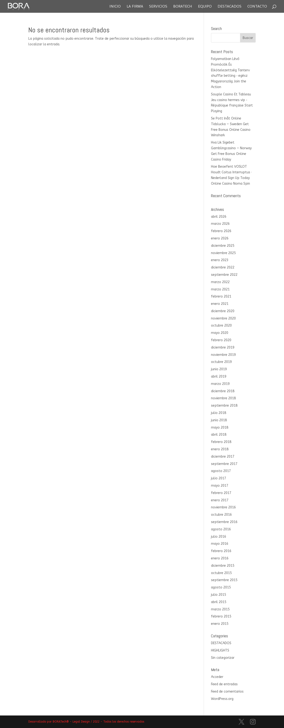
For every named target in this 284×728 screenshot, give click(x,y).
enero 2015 (219, 624)
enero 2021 (219, 304)
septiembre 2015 (224, 580)
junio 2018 (219, 420)
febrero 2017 (221, 493)
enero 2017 (219, 500)
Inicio (115, 7)
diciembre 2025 (222, 246)
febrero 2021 (221, 296)
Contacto (257, 7)
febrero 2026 (221, 231)
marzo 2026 (220, 224)
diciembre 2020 (222, 311)
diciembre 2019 (222, 347)
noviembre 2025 (223, 253)
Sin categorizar (222, 658)
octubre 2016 (221, 515)
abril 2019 (218, 377)
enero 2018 (219, 449)
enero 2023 (219, 260)
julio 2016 (218, 537)
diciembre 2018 (222, 391)
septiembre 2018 (224, 406)
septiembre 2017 (224, 464)
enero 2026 (219, 238)
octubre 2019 (221, 362)
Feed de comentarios (227, 692)
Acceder (217, 677)
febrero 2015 (221, 616)
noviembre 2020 (223, 318)
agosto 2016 (221, 529)
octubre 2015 (221, 573)
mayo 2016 (219, 544)
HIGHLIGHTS (220, 650)
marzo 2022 (220, 282)
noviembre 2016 (223, 507)
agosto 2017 (221, 471)
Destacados (229, 7)
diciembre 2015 (222, 566)
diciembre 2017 (222, 457)
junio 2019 (219, 369)
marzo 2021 (220, 289)
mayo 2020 (219, 333)
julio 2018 (218, 413)
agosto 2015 (221, 587)
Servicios (158, 7)
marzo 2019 (220, 384)
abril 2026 (218, 217)
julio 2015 (218, 595)
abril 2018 (218, 435)
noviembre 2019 (223, 355)
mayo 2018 (219, 428)
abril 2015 (218, 602)
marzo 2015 (220, 609)
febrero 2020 (221, 340)
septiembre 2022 (224, 275)
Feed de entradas (224, 684)
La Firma (135, 7)
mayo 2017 (219, 486)
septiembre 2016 (224, 522)
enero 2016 (219, 558)
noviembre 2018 (223, 398)
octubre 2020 (221, 326)
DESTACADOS (221, 643)
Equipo (205, 7)
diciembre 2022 (222, 267)
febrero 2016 (221, 551)
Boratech (182, 7)
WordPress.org (222, 699)
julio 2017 (218, 478)
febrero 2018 (221, 442)
